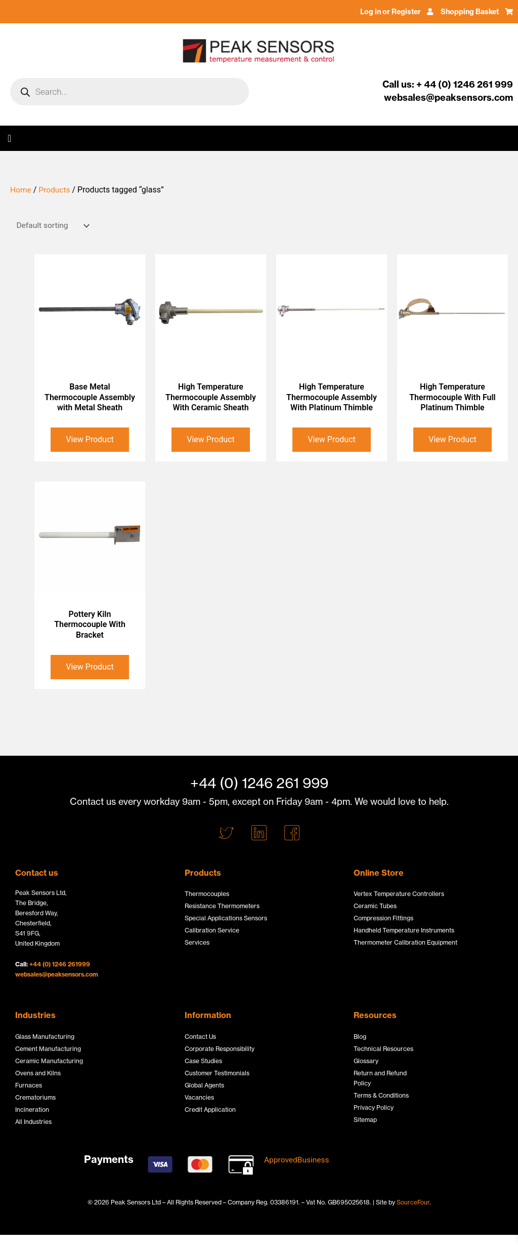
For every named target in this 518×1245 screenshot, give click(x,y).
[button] (9, 138)
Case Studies (203, 1061)
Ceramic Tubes (375, 906)
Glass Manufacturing (44, 1036)
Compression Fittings (383, 918)
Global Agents (204, 1085)
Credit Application (210, 1109)
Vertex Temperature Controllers (399, 894)
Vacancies (199, 1097)
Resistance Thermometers (222, 906)
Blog (360, 1036)
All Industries (33, 1121)
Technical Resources (383, 1049)
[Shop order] (50, 226)
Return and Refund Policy (380, 1078)
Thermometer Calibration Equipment (405, 942)
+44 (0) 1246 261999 (59, 964)
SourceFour (413, 1202)
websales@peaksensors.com (56, 974)
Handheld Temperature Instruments (404, 930)
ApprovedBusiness (297, 1159)
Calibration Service (212, 930)
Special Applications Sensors (226, 918)
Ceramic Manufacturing (49, 1061)
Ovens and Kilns (38, 1073)
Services (197, 942)
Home (21, 189)
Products (55, 189)
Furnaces (28, 1085)
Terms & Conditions (381, 1095)
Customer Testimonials (217, 1073)
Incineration (32, 1109)
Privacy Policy (374, 1107)
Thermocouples (207, 894)
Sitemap (365, 1119)
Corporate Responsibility (219, 1049)
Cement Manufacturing (48, 1049)
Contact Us (200, 1036)
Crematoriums (35, 1097)
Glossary (366, 1061)
